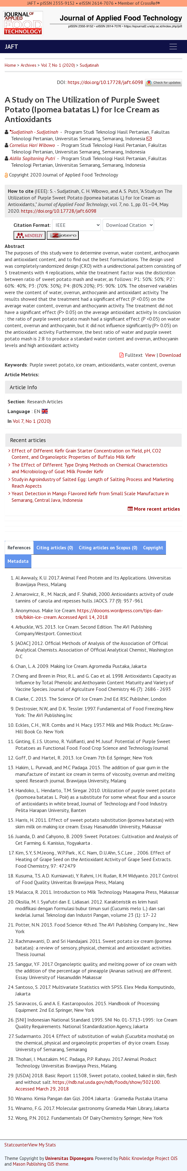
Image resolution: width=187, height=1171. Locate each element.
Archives (28, 65)
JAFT (11, 46)
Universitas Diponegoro (69, 1158)
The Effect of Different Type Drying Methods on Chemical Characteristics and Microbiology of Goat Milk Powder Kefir (89, 468)
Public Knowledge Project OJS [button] (148, 1158)
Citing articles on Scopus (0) (108, 548)
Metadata (18, 561)
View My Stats (42, 1145)
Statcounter (16, 1145)
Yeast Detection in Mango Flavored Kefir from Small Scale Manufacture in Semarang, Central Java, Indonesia (89, 496)
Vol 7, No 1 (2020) (58, 65)
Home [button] (10, 65)
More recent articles (154, 509)
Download (170, 355)
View (150, 355)
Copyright (153, 548)
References (19, 548)
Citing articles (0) (54, 548)
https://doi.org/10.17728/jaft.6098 (105, 82)
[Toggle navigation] (173, 46)
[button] (7, 174)
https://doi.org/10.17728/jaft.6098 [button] (59, 211)
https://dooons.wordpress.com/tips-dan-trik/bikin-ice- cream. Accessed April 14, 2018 (89, 613)
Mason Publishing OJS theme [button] (40, 1164)
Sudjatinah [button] (89, 65)
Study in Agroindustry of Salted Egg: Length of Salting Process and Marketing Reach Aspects (92, 482)
